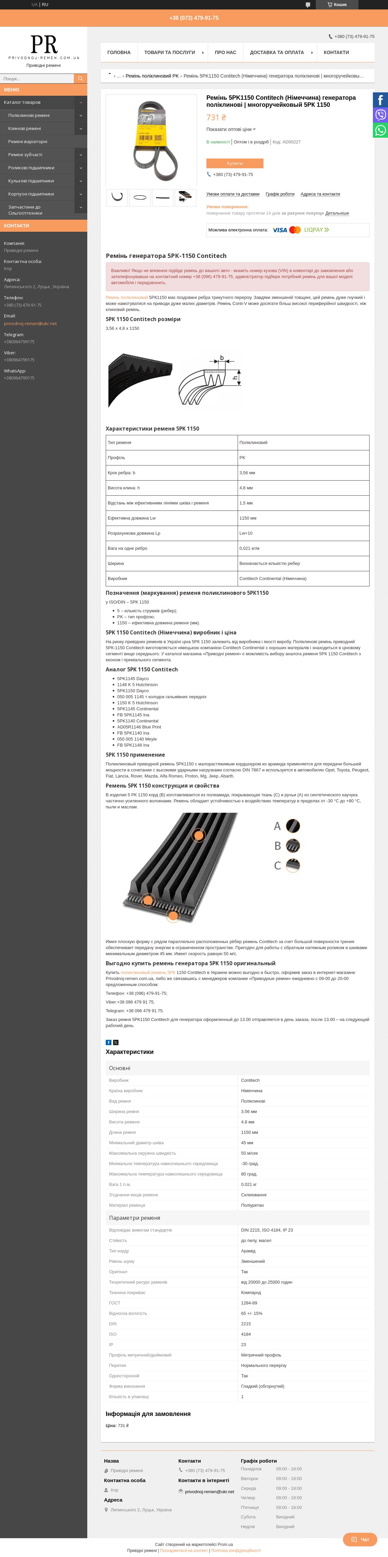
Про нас (225, 52)
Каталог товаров (22, 102)
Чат (360, 1540)
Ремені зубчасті (25, 154)
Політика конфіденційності (236, 1550)
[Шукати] (80, 79)
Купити (235, 163)
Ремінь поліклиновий (127, 297)
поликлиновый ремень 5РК (148, 972)
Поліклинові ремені (29, 115)
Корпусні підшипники (31, 194)
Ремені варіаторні (27, 141)
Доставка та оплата (277, 52)
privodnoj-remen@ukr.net (30, 323)
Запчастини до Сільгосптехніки (25, 210)
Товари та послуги (169, 52)
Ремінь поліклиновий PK (152, 76)
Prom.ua (225, 1544)
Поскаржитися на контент (184, 1550)
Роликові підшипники (31, 168)
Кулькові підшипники (31, 181)
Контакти (336, 52)
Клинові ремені (24, 128)
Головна (119, 52)
